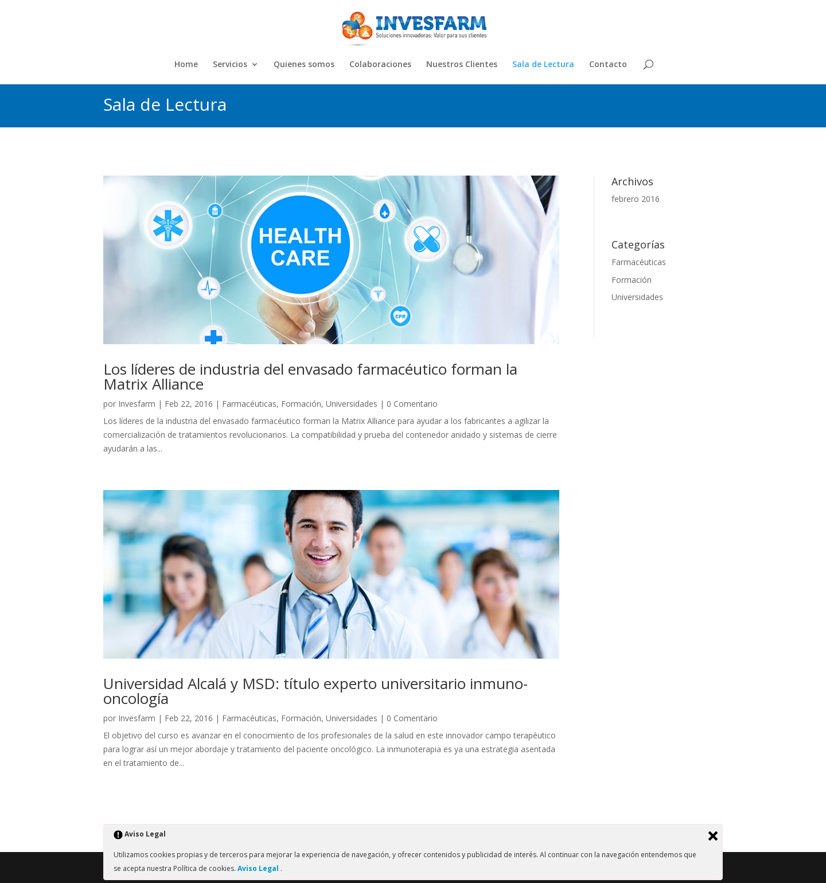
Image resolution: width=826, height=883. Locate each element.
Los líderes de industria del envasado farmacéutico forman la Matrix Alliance (310, 376)
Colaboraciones (380, 64)
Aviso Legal (258, 868)
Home (186, 64)
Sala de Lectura (543, 64)
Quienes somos (304, 64)
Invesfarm (136, 403)
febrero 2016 (635, 198)
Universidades (351, 403)
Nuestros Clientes (461, 64)
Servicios (230, 64)
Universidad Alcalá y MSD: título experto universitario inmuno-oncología (315, 691)
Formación (301, 403)
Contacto (608, 64)
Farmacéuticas (249, 403)
